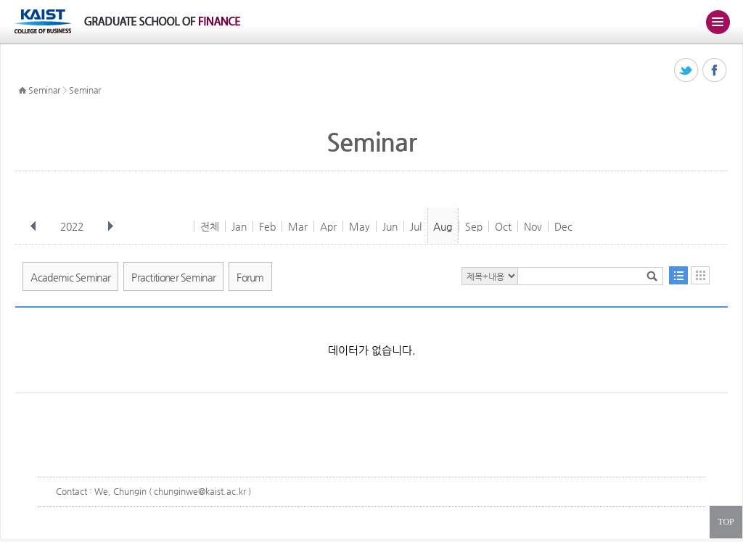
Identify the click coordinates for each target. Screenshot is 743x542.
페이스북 (715, 70)
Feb (267, 226)
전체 (209, 226)
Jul (416, 226)
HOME (22, 90)
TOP (726, 522)
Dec (563, 226)
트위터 (686, 70)
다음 (110, 226)
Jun (390, 226)
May (359, 226)
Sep (474, 226)
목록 (678, 275)
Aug (442, 226)
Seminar (44, 90)
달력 (700, 275)
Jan (239, 226)
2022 (73, 226)
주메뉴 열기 (717, 21)
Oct (503, 226)
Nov (533, 226)
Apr (328, 226)
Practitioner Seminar (173, 277)
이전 (33, 226)
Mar (298, 226)
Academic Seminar (70, 277)
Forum (250, 277)
